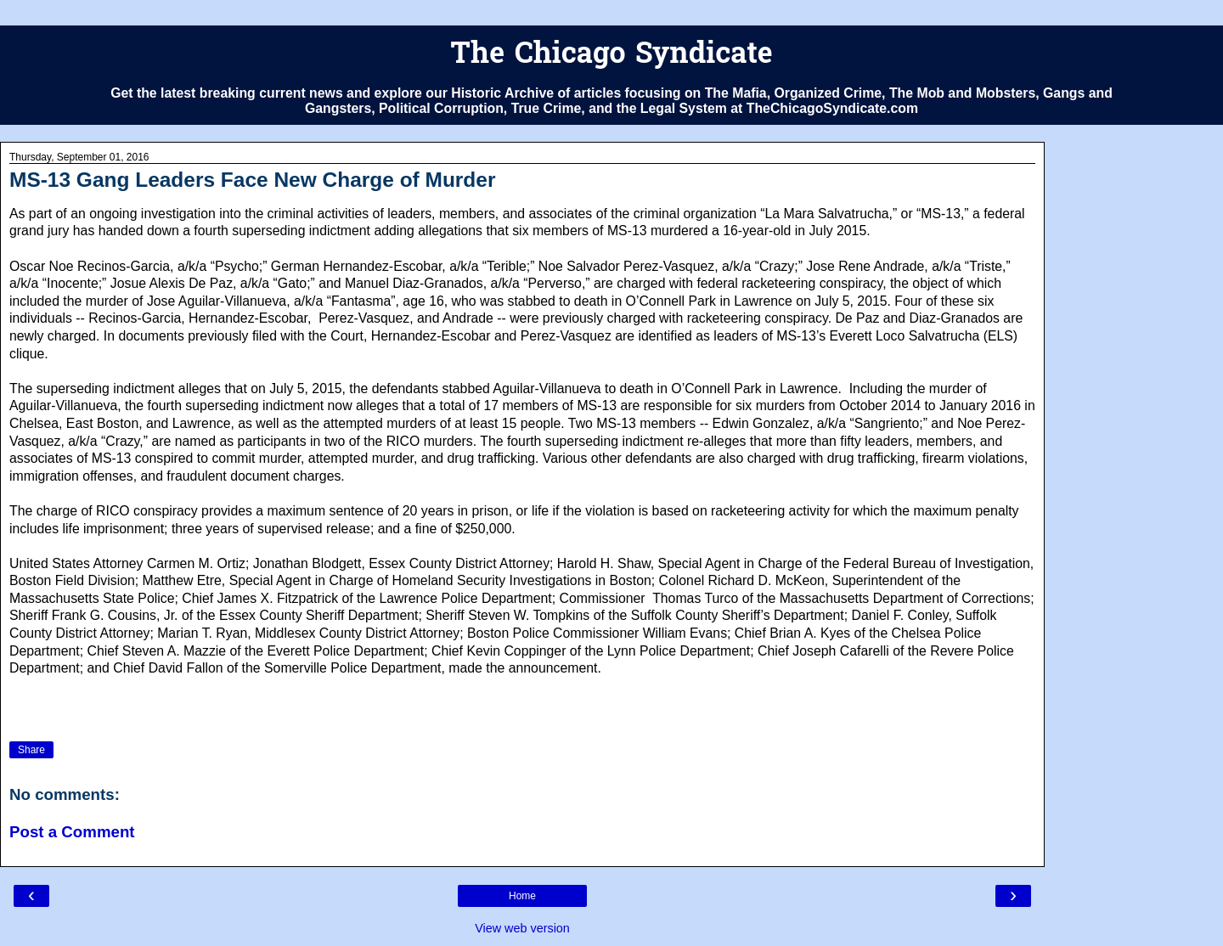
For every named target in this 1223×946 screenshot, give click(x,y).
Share (31, 750)
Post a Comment (72, 832)
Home (522, 896)
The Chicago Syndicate (611, 55)
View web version (522, 928)
